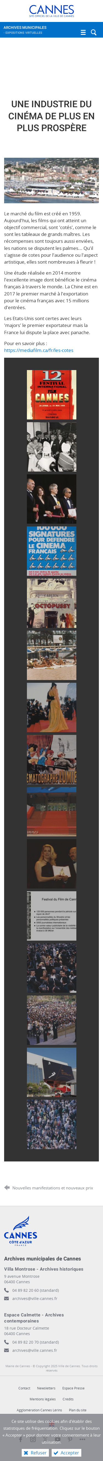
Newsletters (46, 1388)
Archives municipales (46, 31)
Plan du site (78, 1410)
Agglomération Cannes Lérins (39, 1410)
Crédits (68, 1399)
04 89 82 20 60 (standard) (35, 1290)
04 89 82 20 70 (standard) (35, 1342)
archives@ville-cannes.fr (34, 1298)
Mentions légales (43, 1399)
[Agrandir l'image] (51, 180)
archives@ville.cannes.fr (34, 1350)
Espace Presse (73, 1388)
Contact (24, 1388)
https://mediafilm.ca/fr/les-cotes (38, 350)
